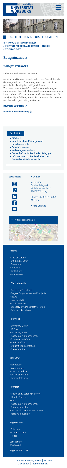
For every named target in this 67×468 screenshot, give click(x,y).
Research (15, 264)
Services (15, 319)
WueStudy (15, 365)
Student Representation (22, 346)
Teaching (15, 267)
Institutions (16, 271)
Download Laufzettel (13, 106)
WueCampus (17, 368)
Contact (36, 177)
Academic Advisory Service (24, 336)
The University (18, 258)
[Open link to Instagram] (13, 184)
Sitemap (15, 429)
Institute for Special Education (33, 37)
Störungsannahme (20, 407)
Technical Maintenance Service (26, 410)
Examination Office (20, 339)
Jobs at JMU (17, 300)
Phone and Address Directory (25, 394)
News (13, 297)
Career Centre (17, 349)
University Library (19, 326)
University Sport (18, 332)
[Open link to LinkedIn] (13, 197)
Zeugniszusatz (13, 49)
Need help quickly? (20, 414)
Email (36, 200)
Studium (46, 46)
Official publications (20, 310)
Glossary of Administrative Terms (27, 307)
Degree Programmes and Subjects (28, 293)
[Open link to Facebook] (13, 203)
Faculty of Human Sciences (22, 43)
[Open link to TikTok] (13, 190)
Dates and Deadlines (21, 290)
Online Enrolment (19, 375)
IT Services (16, 329)
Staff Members (18, 303)
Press (13, 400)
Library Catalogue (19, 378)
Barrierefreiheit (40, 463)
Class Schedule (18, 371)
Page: (12, 450)
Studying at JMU (19, 261)
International (17, 274)
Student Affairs (18, 342)
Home (13, 251)
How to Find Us (18, 397)
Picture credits (18, 432)
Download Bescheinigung (16, 111)
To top (13, 436)
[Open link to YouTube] (13, 209)
